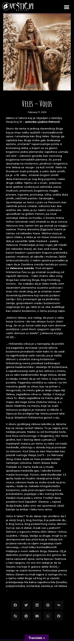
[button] (66, 7)
